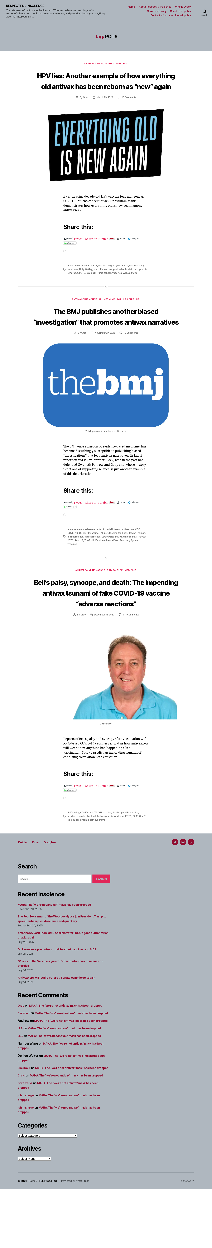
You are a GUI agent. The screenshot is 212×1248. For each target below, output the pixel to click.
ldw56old (25, 1117)
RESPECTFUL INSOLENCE (27, 6)
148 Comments (131, 650)
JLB (20, 1078)
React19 (89, 565)
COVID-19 (72, 558)
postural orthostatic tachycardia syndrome (102, 852)
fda (110, 558)
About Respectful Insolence (155, 6)
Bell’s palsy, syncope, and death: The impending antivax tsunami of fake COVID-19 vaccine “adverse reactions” (106, 623)
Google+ (54, 878)
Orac (85, 108)
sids (72, 855)
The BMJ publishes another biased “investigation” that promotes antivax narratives (106, 336)
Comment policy (156, 11)
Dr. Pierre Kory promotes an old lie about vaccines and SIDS (61, 985)
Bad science (115, 596)
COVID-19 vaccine (89, 558)
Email (38, 878)
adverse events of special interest (104, 555)
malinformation (75, 562)
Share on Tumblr (98, 250)
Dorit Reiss (26, 1142)
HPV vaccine (106, 280)
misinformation (93, 562)
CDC (139, 555)
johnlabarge (26, 1154)
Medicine (122, 64)
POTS (96, 284)
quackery (105, 284)
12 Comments (131, 358)
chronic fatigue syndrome (112, 277)
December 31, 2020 (104, 650)
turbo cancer (118, 284)
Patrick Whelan (125, 562)
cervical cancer (89, 277)
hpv (96, 280)
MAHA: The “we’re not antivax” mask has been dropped (58, 940)
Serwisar (24, 1053)
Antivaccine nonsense (99, 64)
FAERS (103, 558)
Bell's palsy (73, 848)
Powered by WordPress (78, 1239)
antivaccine (73, 277)
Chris (22, 1129)
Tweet (78, 250)
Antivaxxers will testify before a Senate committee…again (60, 1013)
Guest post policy (180, 11)
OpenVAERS (109, 562)
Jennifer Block (121, 558)
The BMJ (100, 565)
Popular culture (129, 314)
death (117, 848)
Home (131, 6)
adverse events (75, 555)
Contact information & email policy (170, 15)
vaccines (131, 284)
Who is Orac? (183, 6)
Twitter (24, 878)
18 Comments (129, 108)
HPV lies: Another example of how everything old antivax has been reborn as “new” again (106, 86)
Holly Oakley (86, 280)
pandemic (72, 852)
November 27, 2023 (104, 358)
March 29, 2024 (104, 108)
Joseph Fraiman (139, 558)
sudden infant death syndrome (92, 855)
